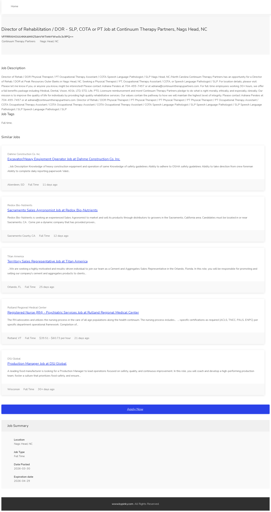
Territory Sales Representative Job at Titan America (47, 261)
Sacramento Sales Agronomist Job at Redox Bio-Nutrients (52, 210)
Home (14, 6)
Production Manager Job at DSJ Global (37, 363)
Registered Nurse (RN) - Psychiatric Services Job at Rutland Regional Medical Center (73, 312)
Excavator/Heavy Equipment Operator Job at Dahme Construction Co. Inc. (63, 159)
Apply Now (135, 409)
